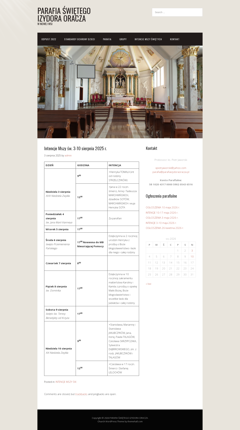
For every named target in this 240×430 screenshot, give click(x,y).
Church (101, 421)
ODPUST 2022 (48, 39)
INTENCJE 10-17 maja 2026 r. (162, 212)
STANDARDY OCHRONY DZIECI (79, 39)
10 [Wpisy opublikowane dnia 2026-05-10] (192, 256)
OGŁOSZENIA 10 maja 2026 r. (163, 207)
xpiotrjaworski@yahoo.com (170, 168)
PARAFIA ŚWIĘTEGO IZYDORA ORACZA (64, 14)
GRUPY (123, 39)
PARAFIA (107, 39)
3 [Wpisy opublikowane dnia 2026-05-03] (192, 250)
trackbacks (81, 394)
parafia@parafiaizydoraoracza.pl (171, 172)
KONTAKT (174, 39)
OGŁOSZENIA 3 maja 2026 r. (162, 217)
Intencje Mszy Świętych (148, 39)
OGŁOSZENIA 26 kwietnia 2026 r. (165, 228)
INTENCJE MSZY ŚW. (66, 381)
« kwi (148, 283)
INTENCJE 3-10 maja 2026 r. (161, 223)
